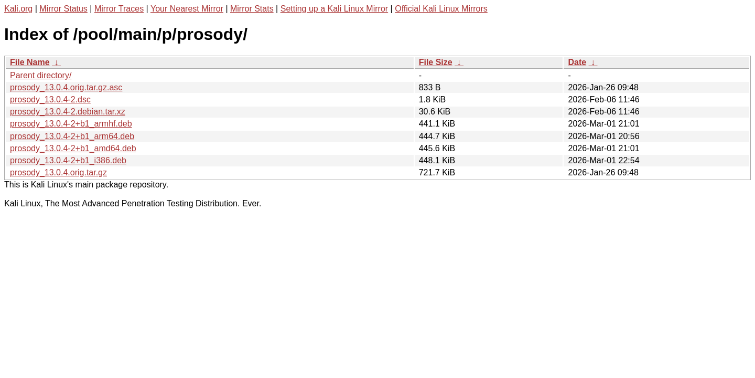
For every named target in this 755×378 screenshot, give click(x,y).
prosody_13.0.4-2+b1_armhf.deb (71, 123)
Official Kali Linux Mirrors (441, 8)
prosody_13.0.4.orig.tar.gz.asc (66, 87)
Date (577, 62)
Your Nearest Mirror (186, 8)
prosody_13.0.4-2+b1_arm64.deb (72, 136)
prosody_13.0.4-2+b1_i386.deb (68, 160)
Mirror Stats (252, 8)
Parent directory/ (40, 75)
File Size (435, 62)
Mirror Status (63, 8)
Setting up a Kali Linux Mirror (334, 8)
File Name (30, 62)
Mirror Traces (119, 8)
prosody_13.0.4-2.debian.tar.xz (67, 111)
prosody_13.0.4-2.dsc (50, 99)
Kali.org (18, 8)
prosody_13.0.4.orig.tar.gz (58, 172)
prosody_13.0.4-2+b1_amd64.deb (73, 148)
